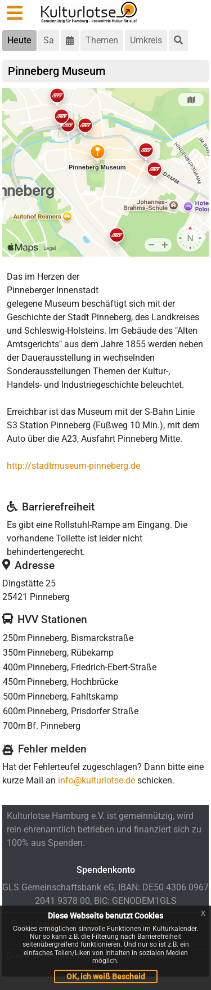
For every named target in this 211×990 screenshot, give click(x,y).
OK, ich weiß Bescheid (105, 976)
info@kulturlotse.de (96, 780)
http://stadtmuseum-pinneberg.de (73, 465)
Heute (19, 40)
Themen (102, 40)
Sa (48, 40)
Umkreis (146, 40)
